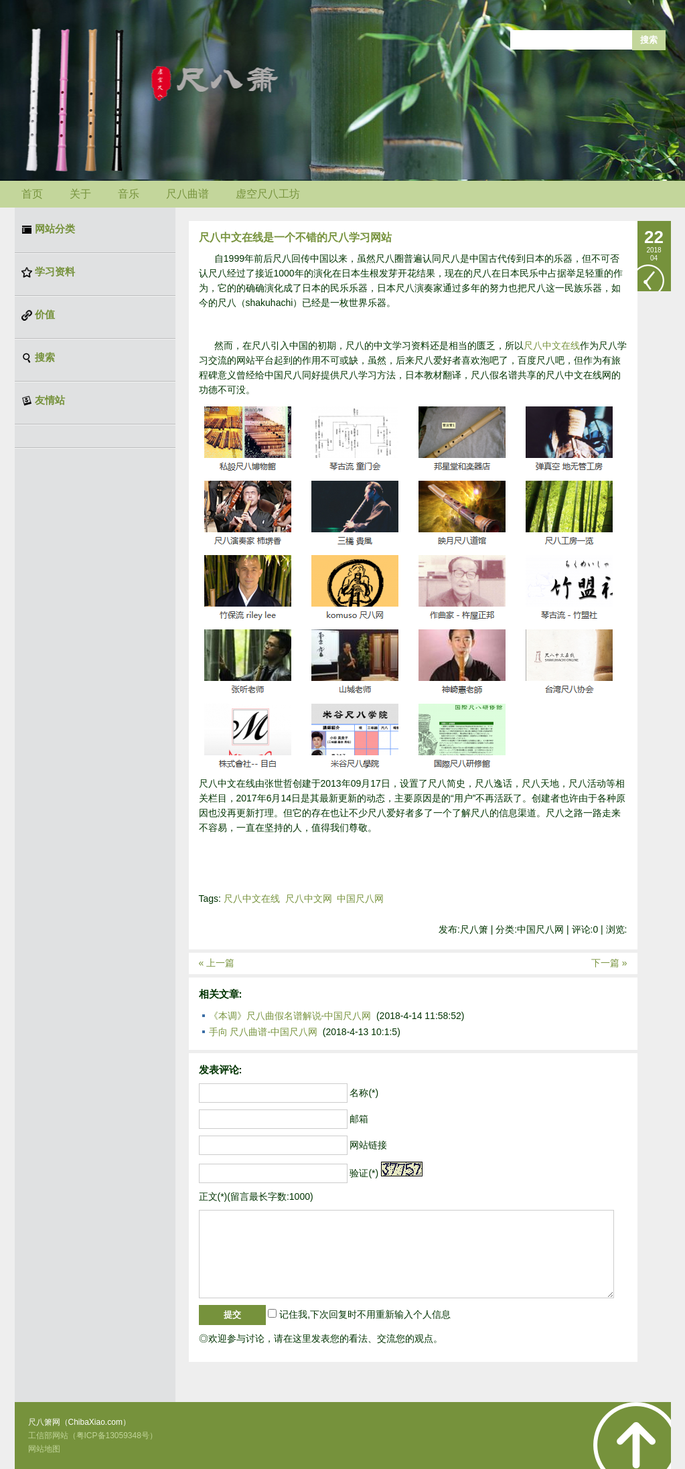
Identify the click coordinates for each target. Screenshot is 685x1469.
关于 (80, 194)
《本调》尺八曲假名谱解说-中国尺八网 (290, 1015)
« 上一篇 (217, 962)
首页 (32, 194)
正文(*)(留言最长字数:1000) (256, 1196)
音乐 (128, 194)
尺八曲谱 (187, 194)
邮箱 (359, 1118)
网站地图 (44, 1449)
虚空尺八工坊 (268, 194)
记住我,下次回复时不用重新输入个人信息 (365, 1314)
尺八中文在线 (552, 345)
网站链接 (368, 1145)
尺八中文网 (308, 898)
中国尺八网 (360, 898)
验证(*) (364, 1173)
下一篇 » (609, 962)
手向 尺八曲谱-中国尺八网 (263, 1031)
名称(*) (364, 1092)
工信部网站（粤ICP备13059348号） (92, 1435)
